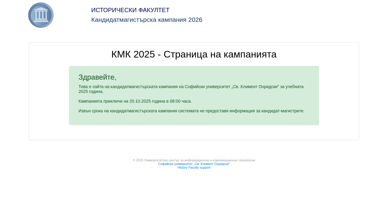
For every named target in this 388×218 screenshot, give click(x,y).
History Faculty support (194, 167)
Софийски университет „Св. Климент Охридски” (194, 164)
